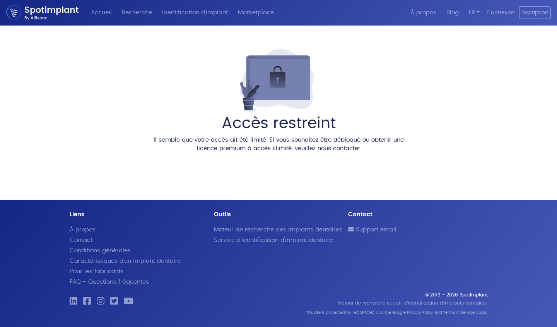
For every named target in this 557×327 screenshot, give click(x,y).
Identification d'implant (195, 12)
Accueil (101, 12)
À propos (423, 12)
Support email (372, 230)
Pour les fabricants (97, 271)
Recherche (137, 12)
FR (472, 12)
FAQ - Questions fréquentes (109, 282)
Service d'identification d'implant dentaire (273, 240)
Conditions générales (100, 250)
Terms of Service (459, 313)
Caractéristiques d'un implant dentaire (125, 261)
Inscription (534, 12)
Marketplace (256, 12)
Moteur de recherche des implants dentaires (278, 230)
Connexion (501, 12)
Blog (452, 12)
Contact (81, 240)
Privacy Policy (420, 313)
